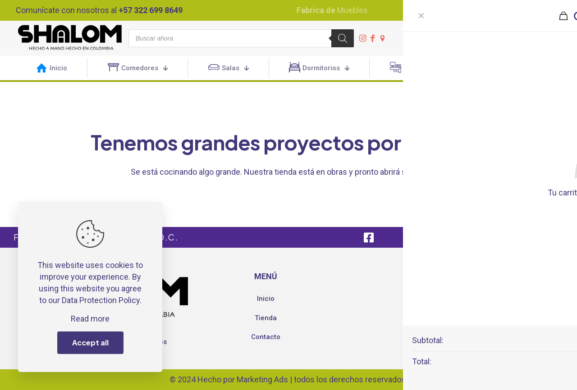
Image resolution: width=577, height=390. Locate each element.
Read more (90, 318)
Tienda (266, 318)
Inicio (266, 299)
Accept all (90, 342)
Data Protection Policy (101, 300)
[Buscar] (342, 38)
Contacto (265, 337)
